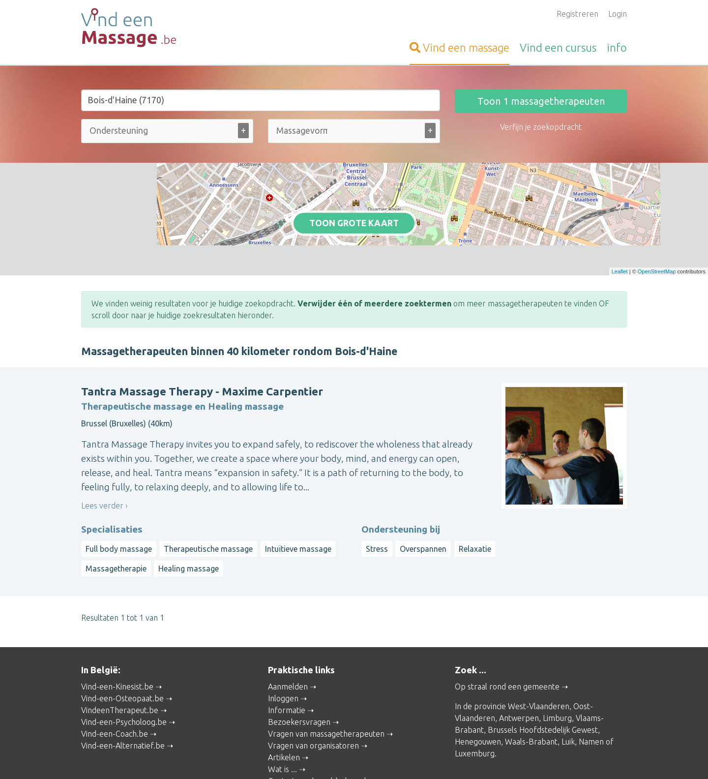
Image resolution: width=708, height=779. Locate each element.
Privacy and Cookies (352, 757)
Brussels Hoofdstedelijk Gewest (543, 679)
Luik (568, 691)
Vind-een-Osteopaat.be (122, 648)
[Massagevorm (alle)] (301, 130)
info (617, 47)
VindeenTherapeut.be (119, 660)
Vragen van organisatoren (313, 695)
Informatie (286, 660)
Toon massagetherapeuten (541, 101)
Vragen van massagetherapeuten (326, 683)
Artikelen (284, 707)
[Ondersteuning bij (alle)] (120, 130)
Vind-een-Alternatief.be (123, 695)
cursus (558, 47)
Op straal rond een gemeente (507, 636)
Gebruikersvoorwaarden (464, 757)
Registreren (577, 13)
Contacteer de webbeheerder (321, 730)
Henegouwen (478, 691)
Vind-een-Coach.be (114, 683)
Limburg (557, 667)
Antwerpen (519, 667)
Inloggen (283, 648)
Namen (591, 691)
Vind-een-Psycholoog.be (124, 671)
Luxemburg (475, 703)
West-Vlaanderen (538, 656)
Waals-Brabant (531, 691)
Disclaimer (404, 757)
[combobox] (167, 133)
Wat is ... (282, 719)
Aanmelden (288, 636)
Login (617, 13)
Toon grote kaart (354, 197)
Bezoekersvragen (299, 671)
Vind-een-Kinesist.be (117, 636)
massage (459, 47)
